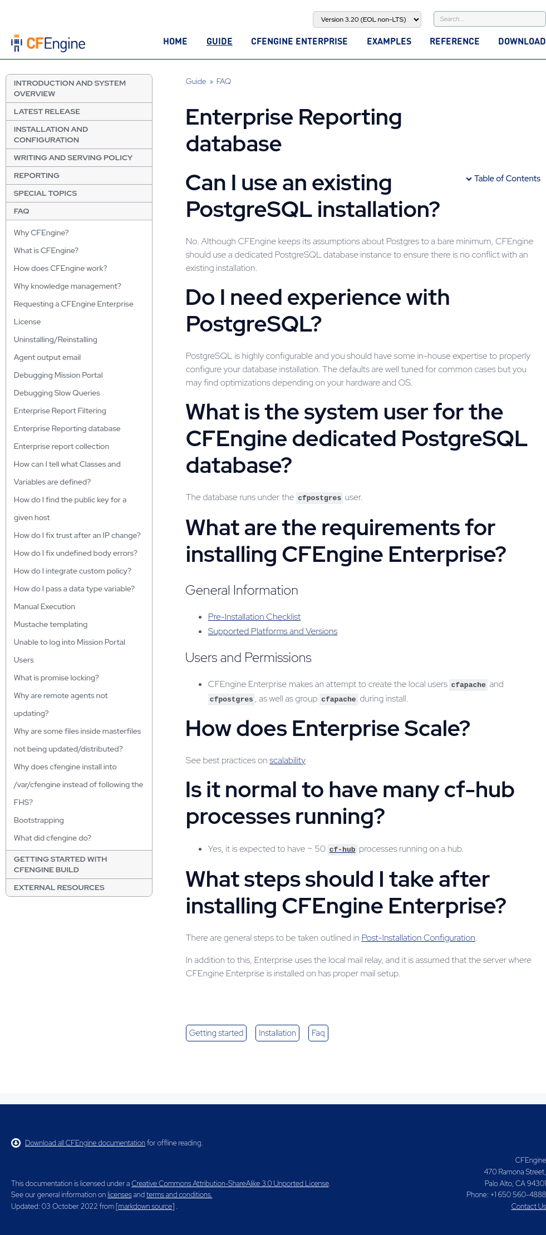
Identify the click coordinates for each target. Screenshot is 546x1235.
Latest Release (47, 111)
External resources (59, 887)
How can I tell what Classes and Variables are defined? (67, 473)
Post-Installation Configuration (418, 937)
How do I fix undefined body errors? (75, 553)
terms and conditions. (179, 1194)
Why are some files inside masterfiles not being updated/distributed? (77, 740)
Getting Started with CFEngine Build (60, 864)
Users (24, 660)
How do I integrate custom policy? (72, 571)
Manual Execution (44, 606)
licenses (119, 1194)
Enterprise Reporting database (67, 428)
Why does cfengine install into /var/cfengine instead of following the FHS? (79, 784)
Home (175, 41)
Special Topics (45, 193)
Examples (389, 41)
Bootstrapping (39, 820)
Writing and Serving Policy (73, 157)
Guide (219, 41)
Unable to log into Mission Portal (69, 642)
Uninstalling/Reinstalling (55, 339)
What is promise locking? (56, 678)
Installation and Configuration (51, 134)
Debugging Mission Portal (58, 375)
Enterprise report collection (61, 446)
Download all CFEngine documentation (78, 1143)
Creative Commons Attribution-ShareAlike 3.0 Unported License (229, 1183)
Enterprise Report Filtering (60, 411)
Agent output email (47, 357)
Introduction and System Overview (70, 88)
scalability (287, 760)
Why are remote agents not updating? (61, 704)
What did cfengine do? (52, 838)
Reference (455, 41)
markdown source (145, 1206)
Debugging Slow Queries (57, 393)
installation (277, 1033)
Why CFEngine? (41, 233)
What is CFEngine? (46, 250)
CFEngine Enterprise (299, 41)
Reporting (37, 175)
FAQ (21, 211)
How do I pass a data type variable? (74, 589)
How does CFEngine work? (60, 268)
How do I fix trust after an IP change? (77, 535)
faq (318, 1033)
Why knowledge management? (67, 286)
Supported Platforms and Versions (273, 631)
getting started (216, 1033)
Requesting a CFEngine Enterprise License (74, 313)
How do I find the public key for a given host (70, 508)
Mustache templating (51, 624)
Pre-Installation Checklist (254, 617)
